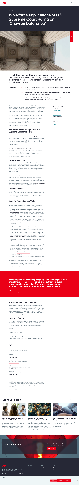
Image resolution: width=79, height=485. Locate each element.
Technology (55, 469)
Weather (54, 472)
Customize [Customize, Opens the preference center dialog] (53, 480)
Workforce (55, 474)
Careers (60, 2)
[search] (31, 3)
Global (74, 3)
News (67, 2)
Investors (64, 2)
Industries (17, 3)
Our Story (30, 467)
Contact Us (54, 2)
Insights (22, 3)
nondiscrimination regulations (23, 252)
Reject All (60, 480)
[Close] (77, 480)
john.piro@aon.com (12, 368)
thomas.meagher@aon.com (14, 363)
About (27, 3)
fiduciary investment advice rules (17, 236)
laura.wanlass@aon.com (13, 374)
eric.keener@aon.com (13, 357)
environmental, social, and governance (28, 235)
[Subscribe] (51, 448)
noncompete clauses (14, 212)
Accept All (67, 480)
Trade (54, 467)
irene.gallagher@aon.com (14, 351)
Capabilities (11, 3)
